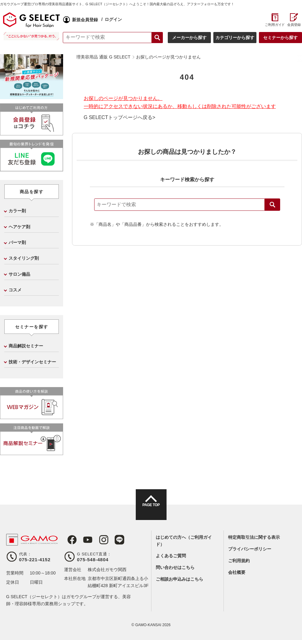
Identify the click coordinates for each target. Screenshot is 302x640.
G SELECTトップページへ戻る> (119, 117)
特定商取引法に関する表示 (254, 537)
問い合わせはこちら (175, 567)
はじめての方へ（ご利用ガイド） (184, 540)
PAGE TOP (150, 510)
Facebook (69, 540)
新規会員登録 (86, 19)
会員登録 (292, 24)
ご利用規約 (239, 560)
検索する (155, 37)
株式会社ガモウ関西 (107, 569)
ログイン (114, 19)
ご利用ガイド (273, 24)
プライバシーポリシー (249, 548)
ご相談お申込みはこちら (179, 579)
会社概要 (236, 572)
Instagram (97, 540)
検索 (272, 204)
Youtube (83, 540)
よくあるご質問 (171, 555)
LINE (111, 540)
